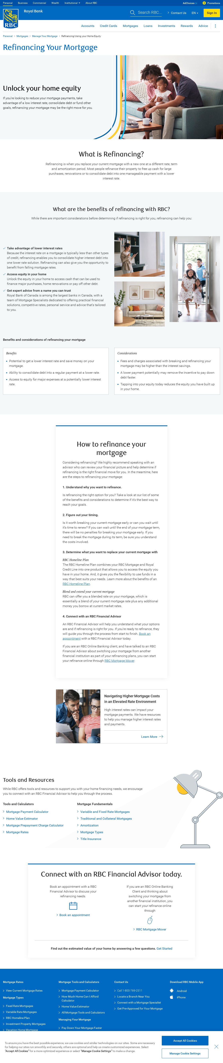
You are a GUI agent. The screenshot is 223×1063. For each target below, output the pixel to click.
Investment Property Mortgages (25, 1023)
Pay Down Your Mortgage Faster (82, 1027)
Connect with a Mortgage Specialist (139, 1002)
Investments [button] (166, 26)
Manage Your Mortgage (44, 36)
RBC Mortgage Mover (119, 661)
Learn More (149, 737)
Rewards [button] (187, 26)
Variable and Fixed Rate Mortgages (105, 812)
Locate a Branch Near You (133, 996)
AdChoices (188, 3)
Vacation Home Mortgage (22, 1029)
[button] (146, 13)
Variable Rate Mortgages (21, 1011)
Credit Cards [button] (108, 26)
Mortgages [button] (130, 26)
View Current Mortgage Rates (24, 990)
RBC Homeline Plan (76, 584)
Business (23, 3)
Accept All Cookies (185, 1040)
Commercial (39, 3)
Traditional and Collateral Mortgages (106, 818)
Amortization (89, 825)
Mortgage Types (91, 832)
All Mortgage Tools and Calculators (83, 1012)
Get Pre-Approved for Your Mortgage (140, 1008)
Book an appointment (74, 915)
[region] (111, 1047)
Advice (203, 26)
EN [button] (194, 13)
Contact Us (178, 13)
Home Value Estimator (22, 818)
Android (182, 991)
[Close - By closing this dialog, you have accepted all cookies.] (216, 1047)
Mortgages (22, 36)
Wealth (55, 3)
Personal (8, 3)
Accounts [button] (87, 26)
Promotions (213, 3)
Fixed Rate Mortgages (19, 1006)
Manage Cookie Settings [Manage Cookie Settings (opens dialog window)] (185, 1053)
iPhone (181, 997)
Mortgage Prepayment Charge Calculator (34, 825)
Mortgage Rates (17, 832)
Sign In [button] (212, 13)
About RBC (91, 3)
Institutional (71, 3)
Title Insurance (90, 839)
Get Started (164, 948)
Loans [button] (148, 26)
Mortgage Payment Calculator (27, 812)
